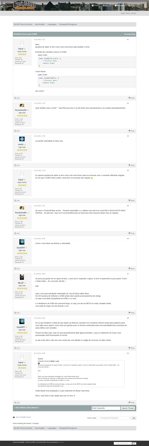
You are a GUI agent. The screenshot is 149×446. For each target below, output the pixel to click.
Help (131, 5)
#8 (128, 318)
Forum (95, 5)
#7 (128, 274)
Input (20, 49)
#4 (128, 170)
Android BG (42, 442)
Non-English (40, 24)
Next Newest (32, 408)
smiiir (21, 144)
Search (107, 5)
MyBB (22, 442)
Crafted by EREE (30, 442)
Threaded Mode (129, 34)
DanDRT (21, 248)
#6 (128, 238)
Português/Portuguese (68, 24)
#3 (128, 136)
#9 (128, 353)
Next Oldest (21, 408)
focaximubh (21, 110)
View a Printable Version (23, 417)
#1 (128, 39)
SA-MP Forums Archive (23, 24)
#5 (128, 205)
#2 (128, 103)
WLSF (21, 283)
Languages (51, 24)
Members (120, 5)
